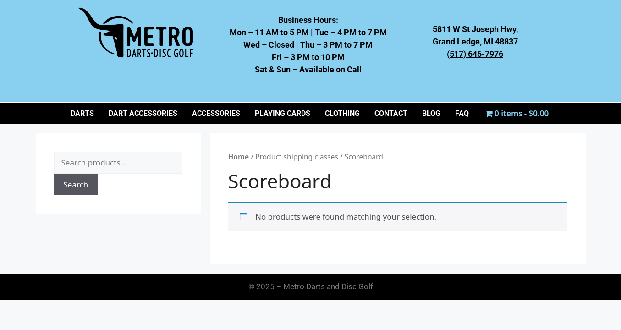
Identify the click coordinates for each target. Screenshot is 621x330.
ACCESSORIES (216, 113)
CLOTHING (342, 113)
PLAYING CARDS (282, 113)
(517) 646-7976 (475, 54)
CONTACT (390, 113)
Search (76, 184)
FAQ (462, 113)
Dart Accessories (143, 113)
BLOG (431, 113)
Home (238, 157)
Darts (82, 113)
